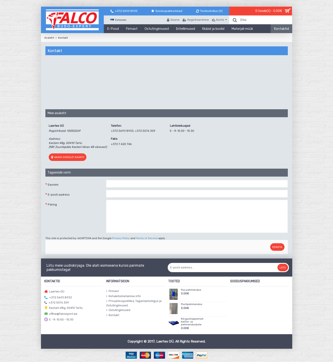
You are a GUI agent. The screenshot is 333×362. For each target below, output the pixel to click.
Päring (52, 204)
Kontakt (63, 37)
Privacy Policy (121, 238)
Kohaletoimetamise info (123, 296)
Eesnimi (53, 184)
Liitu (283, 267)
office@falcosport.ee (60, 314)
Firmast (112, 291)
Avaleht (49, 37)
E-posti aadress (59, 194)
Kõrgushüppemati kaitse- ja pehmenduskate (192, 321)
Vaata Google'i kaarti (67, 157)
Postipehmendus (191, 304)
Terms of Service (147, 238)
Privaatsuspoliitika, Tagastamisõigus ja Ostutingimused (134, 303)
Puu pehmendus (191, 289)
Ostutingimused (118, 310)
